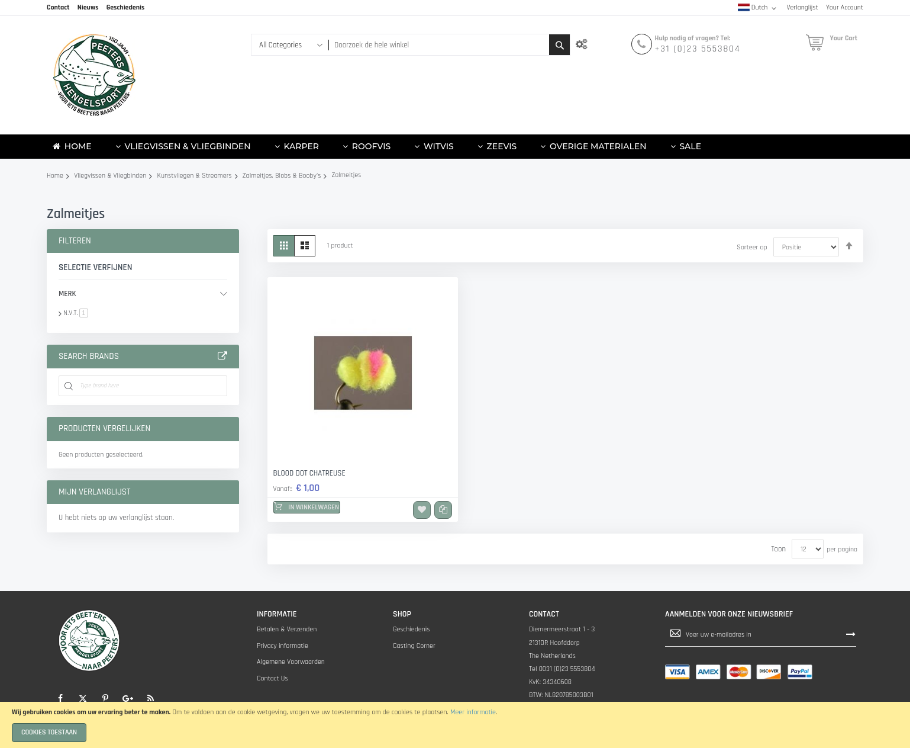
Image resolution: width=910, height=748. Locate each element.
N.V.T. (75, 313)
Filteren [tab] (75, 240)
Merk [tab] (67, 293)
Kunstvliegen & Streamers (194, 175)
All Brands (222, 356)
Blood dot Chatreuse (309, 473)
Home (55, 175)
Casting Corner (414, 645)
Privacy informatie (282, 645)
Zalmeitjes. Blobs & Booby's (282, 175)
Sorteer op (752, 247)
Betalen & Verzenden (287, 629)
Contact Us (272, 678)
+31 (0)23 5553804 (698, 48)
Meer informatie (473, 712)
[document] (455, 725)
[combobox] (438, 44)
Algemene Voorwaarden (291, 661)
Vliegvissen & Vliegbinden (110, 175)
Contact (58, 7)
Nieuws (88, 7)
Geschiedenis (411, 629)
